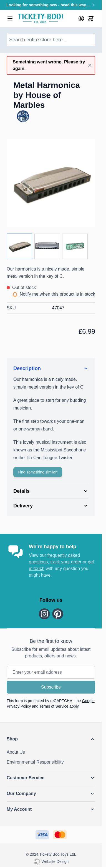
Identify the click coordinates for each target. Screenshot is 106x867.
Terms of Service (53, 706)
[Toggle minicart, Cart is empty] (90, 18)
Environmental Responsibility (35, 762)
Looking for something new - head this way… (50, 5)
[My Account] (81, 18)
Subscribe (51, 687)
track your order (65, 562)
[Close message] (89, 65)
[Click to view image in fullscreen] (51, 183)
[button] (51, 739)
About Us (16, 752)
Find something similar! (38, 472)
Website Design (51, 861)
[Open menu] (10, 18)
